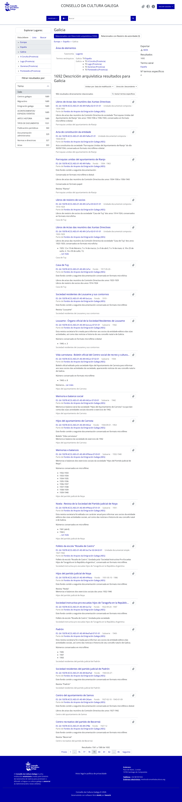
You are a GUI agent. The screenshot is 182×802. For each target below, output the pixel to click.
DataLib (108, 795)
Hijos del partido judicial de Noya (73, 573)
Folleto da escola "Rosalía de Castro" (75, 546)
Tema (20, 86)
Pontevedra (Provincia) (30, 71)
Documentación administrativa (33, 134)
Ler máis (65, 254)
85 (119, 752)
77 (84, 752)
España (23, 47)
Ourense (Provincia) (29, 66)
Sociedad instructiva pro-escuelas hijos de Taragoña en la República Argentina (93, 602)
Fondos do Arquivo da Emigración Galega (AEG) (84, 111)
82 (109, 752)
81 (104, 752)
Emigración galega (33, 107)
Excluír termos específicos (123, 94)
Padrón (60, 629)
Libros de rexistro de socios (70, 200)
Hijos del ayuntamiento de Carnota (74, 420)
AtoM (99, 795)
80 (99, 752)
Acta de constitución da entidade (73, 132)
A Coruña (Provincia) (29, 56)
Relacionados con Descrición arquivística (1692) (76, 36)
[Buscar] (99, 18)
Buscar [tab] (43, 37)
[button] (143, 6)
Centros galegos (33, 97)
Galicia (23, 52)
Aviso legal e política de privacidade (91, 773)
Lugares (79, 54)
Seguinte (126, 752)
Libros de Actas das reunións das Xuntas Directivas (83, 101)
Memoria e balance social (69, 396)
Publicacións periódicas (33, 128)
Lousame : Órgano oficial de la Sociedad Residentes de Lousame (90, 320)
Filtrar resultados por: (33, 78)
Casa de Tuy (62, 265)
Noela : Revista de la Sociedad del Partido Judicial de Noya (86, 503)
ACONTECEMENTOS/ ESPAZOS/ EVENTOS (33, 112)
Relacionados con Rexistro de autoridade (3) (120, 36)
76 (79, 752)
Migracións (33, 102)
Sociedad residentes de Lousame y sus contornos (82, 294)
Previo (64, 752)
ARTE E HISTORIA (33, 119)
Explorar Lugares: (33, 30)
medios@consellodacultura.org (153, 779)
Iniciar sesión (165, 6)
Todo (19, 91)
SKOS (144, 50)
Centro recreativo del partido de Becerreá (78, 721)
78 (89, 752)
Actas (33, 146)
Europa (23, 42)
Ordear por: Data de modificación (98, 86)
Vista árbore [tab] (22, 37)
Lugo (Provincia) (27, 61)
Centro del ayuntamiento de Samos (75, 695)
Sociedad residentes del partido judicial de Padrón (83, 668)
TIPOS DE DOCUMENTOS (33, 124)
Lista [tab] (34, 37)
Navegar (52, 18)
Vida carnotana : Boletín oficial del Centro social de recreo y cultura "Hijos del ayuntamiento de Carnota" (93, 354)
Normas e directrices (33, 141)
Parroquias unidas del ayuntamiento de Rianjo (80, 159)
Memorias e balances (67, 450)
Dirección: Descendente (125, 86)
